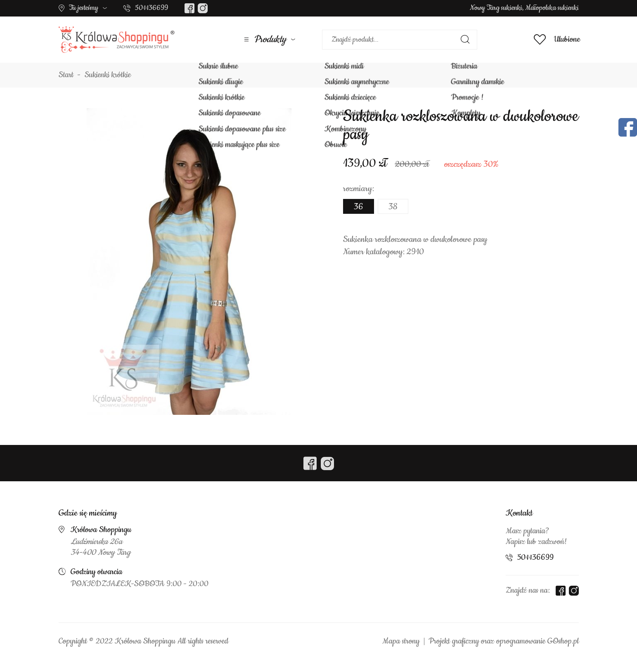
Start (66, 75)
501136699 (151, 8)
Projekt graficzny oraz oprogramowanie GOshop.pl (504, 641)
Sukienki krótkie (108, 75)
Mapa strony (400, 641)
